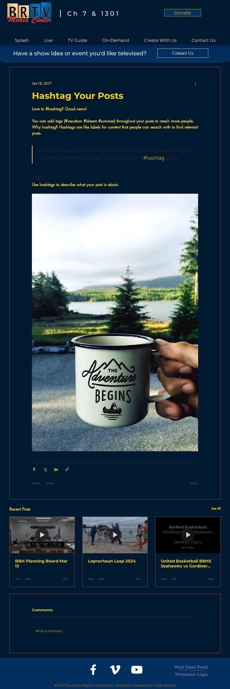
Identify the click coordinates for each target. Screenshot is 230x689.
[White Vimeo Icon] (115, 670)
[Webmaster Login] (191, 674)
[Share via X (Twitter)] (45, 469)
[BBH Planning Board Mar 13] (42, 535)
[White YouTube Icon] (137, 670)
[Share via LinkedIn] (56, 469)
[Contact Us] (182, 53)
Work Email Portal (191, 667)
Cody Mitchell (165, 685)
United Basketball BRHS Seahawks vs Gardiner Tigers (186, 564)
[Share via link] (67, 469)
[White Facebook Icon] (93, 670)
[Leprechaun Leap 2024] (115, 535)
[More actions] (195, 83)
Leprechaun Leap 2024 (112, 561)
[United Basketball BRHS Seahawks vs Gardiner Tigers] (187, 535)
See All (216, 508)
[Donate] (182, 12)
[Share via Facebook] (34, 469)
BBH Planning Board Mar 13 (41, 564)
